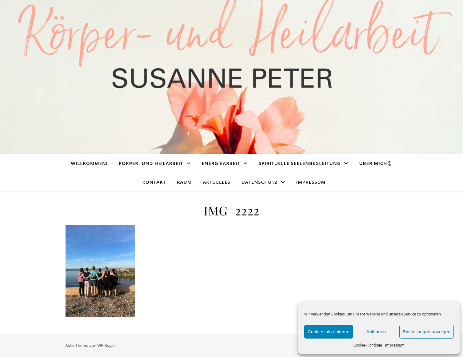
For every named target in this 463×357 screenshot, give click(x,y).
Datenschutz (259, 182)
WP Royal (105, 345)
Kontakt (154, 182)
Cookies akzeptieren (328, 331)
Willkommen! (89, 163)
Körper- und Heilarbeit (151, 163)
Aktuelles (216, 182)
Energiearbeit (221, 163)
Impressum (395, 345)
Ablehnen (376, 331)
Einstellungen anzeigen (426, 331)
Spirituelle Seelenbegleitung (300, 163)
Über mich (373, 163)
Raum (184, 182)
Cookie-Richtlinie (367, 345)
